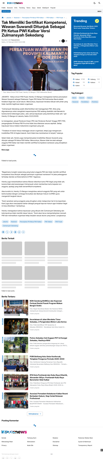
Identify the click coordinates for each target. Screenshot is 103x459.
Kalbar (2, 321)
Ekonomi (10, 8)
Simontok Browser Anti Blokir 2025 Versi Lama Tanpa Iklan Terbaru (86, 27)
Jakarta (5, 221)
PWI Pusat (58, 221)
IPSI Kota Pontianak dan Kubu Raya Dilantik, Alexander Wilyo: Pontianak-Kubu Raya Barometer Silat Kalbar (49, 377)
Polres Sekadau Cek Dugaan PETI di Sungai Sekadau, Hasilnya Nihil (48, 339)
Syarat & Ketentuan (84, 441)
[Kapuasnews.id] (14, 432)
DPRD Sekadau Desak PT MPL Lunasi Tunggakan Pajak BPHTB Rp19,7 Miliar (86, 63)
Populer (53, 8)
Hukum (2, 340)
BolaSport (45, 8)
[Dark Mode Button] (95, 3)
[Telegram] (11, 232)
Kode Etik (30, 445)
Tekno (28, 8)
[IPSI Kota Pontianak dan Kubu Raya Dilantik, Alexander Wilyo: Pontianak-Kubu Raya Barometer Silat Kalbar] (16, 382)
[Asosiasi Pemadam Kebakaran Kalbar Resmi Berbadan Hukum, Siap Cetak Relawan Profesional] (16, 400)
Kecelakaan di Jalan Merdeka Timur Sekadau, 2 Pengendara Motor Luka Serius (48, 320)
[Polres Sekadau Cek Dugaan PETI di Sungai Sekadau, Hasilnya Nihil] (16, 345)
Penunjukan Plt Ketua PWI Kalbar (31, 221)
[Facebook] (3, 232)
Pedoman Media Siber (85, 438)
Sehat (39, 8)
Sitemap (55, 445)
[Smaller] (60, 41)
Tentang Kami (31, 438)
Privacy (4, 445)
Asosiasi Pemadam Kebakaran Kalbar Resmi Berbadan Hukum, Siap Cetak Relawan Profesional (49, 396)
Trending (22, 8)
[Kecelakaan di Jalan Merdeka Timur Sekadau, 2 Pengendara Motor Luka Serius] (16, 326)
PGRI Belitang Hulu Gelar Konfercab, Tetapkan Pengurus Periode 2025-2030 (47, 357)
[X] (7, 232)
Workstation (31, 441)
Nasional (14, 221)
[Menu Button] (4, 3)
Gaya (33, 8)
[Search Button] (99, 3)
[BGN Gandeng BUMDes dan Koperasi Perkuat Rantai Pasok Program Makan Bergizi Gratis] (16, 308)
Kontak (4, 438)
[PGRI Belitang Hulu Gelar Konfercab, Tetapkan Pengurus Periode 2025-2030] (16, 363)
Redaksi (55, 438)
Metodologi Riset (7, 441)
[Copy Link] (23, 232)
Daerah (2, 303)
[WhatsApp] (19, 232)
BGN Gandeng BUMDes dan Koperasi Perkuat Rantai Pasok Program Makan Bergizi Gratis (46, 303)
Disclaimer (56, 441)
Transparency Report (85, 445)
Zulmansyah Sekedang (10, 226)
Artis (15, 8)
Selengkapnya (35, 414)
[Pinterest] (15, 232)
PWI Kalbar (48, 221)
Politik (4, 8)
